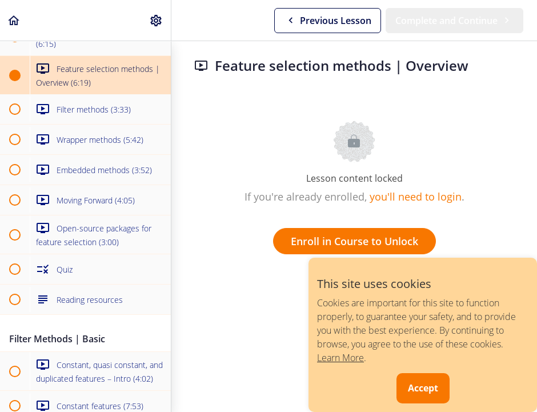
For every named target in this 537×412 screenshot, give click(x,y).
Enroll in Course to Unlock (354, 241)
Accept (423, 388)
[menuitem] (156, 20)
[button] (14, 20)
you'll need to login (416, 196)
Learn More (340, 357)
